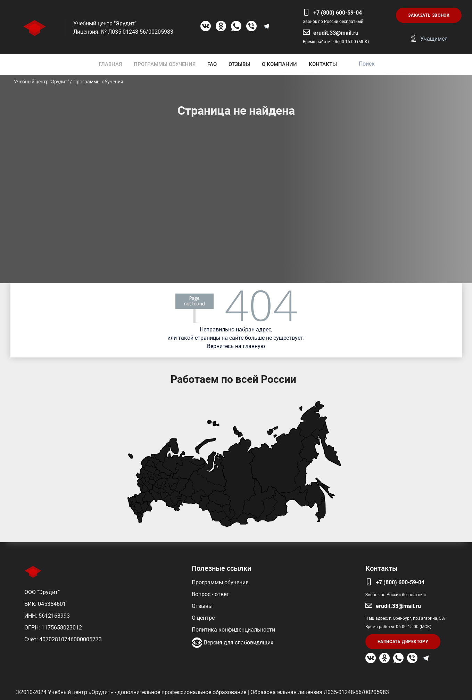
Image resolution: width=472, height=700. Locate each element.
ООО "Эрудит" (42, 592)
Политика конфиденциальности (233, 629)
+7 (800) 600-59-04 (337, 12)
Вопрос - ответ (210, 594)
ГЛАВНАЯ (110, 64)
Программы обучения (220, 582)
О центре (203, 618)
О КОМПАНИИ (279, 64)
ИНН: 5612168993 (47, 615)
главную (254, 346)
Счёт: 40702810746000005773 (63, 639)
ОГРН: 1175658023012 (53, 627)
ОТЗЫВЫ (239, 64)
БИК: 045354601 (45, 604)
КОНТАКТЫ (323, 64)
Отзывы (202, 606)
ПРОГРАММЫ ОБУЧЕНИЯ (165, 64)
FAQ (212, 64)
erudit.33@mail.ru (335, 33)
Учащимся (434, 38)
